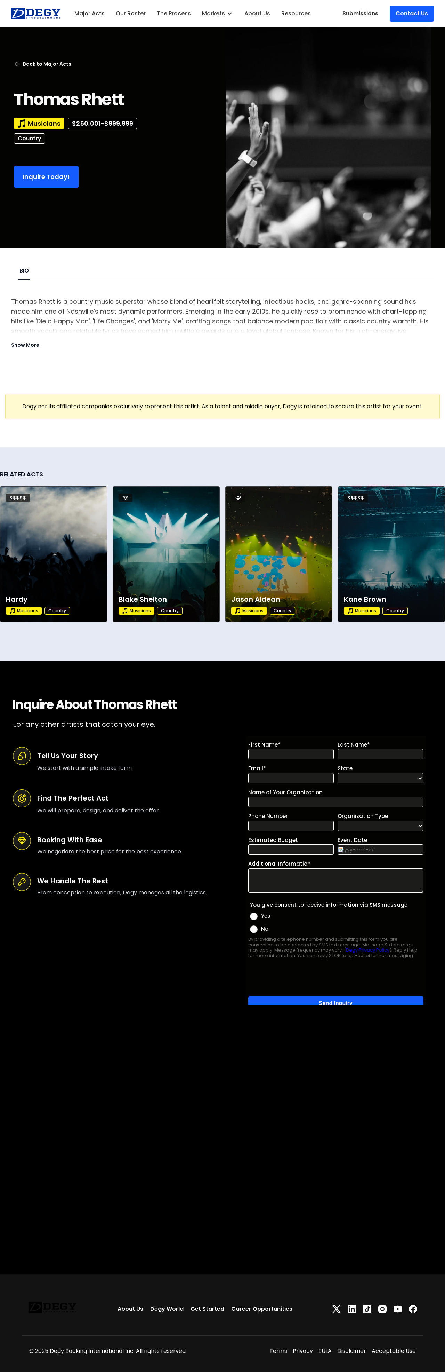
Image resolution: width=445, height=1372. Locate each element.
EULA (325, 1351)
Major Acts (89, 13)
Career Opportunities (261, 1309)
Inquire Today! (46, 176)
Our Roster (131, 13)
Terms (278, 1351)
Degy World (167, 1309)
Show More (25, 344)
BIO (24, 271)
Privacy (303, 1351)
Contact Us (412, 13)
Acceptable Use (394, 1351)
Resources (296, 13)
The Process (174, 13)
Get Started (207, 1309)
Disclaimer (351, 1351)
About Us (257, 13)
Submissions (360, 13)
